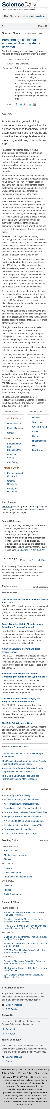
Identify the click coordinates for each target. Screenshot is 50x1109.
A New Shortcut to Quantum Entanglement (24, 821)
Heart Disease (14, 423)
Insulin (35, 431)
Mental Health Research (15, 855)
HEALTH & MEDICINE (10, 846)
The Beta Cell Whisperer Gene (17, 723)
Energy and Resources (12, 490)
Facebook (10, 1029)
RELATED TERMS (36, 412)
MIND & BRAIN (7, 864)
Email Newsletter (14, 1005)
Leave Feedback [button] (14, 1057)
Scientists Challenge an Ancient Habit (21, 799)
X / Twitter (10, 1034)
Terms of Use (41, 1073)
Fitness (7, 859)
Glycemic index (39, 427)
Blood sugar (38, 450)
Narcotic (36, 445)
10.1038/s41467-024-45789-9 (31, 550)
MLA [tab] (22, 560)
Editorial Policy (25, 1073)
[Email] (34, 104)
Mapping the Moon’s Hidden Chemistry (22, 817)
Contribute (30, 1069)
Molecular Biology (11, 456)
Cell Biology (12, 462)
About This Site (8, 1069)
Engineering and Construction (15, 474)
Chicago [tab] (42, 560)
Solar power (38, 422)
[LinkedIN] (29, 104)
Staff (20, 1069)
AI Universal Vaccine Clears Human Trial (23, 825)
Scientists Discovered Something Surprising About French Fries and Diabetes (24, 962)
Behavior (8, 868)
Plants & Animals (12, 438)
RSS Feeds (11, 1009)
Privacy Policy (8, 1073)
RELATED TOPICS (11, 412)
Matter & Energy (11, 468)
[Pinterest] (25, 104)
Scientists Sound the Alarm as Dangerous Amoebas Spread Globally (23, 920)
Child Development (13, 872)
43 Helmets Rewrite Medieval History (21, 804)
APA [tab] (31, 560)
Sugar (35, 436)
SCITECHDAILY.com (20, 747)
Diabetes (36, 417)
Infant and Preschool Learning (18, 877)
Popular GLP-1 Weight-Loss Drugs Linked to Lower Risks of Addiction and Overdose (25, 927)
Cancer (10, 433)
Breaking (6, 789)
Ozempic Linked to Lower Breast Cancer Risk (25, 812)
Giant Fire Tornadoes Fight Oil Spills (21, 834)
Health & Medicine (12, 418)
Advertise (42, 1069)
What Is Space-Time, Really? (18, 795)
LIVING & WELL (8, 881)
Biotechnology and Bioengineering (14, 447)
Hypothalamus (39, 441)
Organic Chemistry (12, 482)
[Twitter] (20, 104)
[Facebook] (16, 104)
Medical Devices (15, 428)
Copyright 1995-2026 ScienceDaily (19, 1077)
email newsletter (37, 16)
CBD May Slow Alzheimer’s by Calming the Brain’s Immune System (24, 951)
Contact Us (11, 1061)
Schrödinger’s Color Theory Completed (22, 808)
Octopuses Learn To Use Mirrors (19, 829)
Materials (6, 506)
